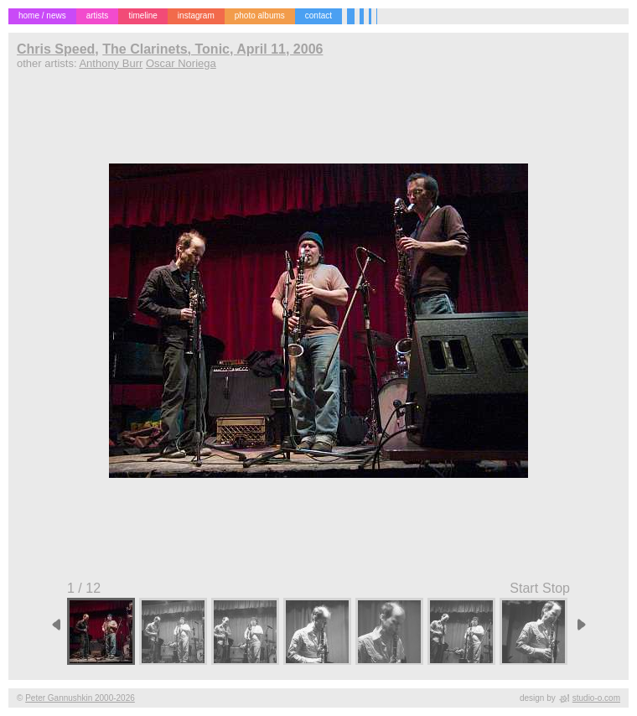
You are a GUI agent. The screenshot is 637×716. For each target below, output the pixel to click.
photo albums (260, 15)
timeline (142, 15)
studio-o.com (596, 698)
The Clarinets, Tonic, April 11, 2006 (212, 49)
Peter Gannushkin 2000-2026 (80, 698)
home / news (42, 15)
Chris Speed (56, 49)
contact (318, 15)
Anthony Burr (110, 63)
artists (97, 15)
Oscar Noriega (181, 63)
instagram (196, 15)
